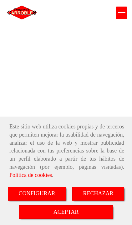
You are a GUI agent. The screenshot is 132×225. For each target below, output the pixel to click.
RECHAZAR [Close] (98, 193)
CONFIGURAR (36, 193)
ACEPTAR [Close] (66, 212)
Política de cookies (30, 175)
